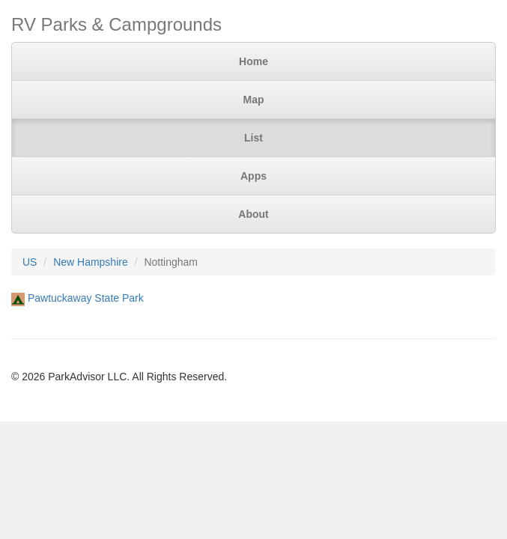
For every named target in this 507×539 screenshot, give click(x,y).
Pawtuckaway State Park (86, 298)
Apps (253, 176)
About (253, 214)
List (253, 138)
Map (253, 100)
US (29, 262)
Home (253, 61)
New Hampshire (90, 262)
